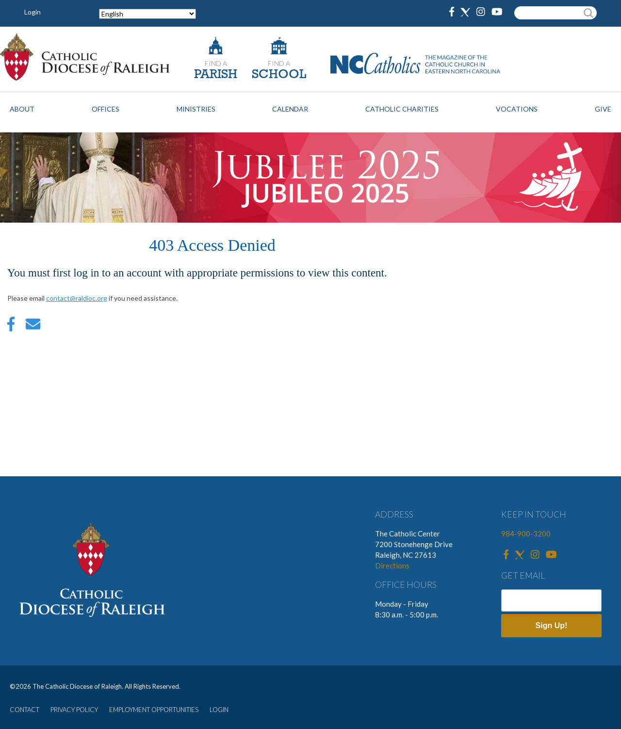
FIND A (216, 63)
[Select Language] (147, 14)
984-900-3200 (526, 533)
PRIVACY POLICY (74, 709)
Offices (105, 109)
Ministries (196, 109)
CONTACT (24, 709)
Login (32, 12)
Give (603, 109)
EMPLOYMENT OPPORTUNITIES (153, 709)
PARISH (215, 74)
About (22, 109)
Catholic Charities (402, 109)
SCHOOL (279, 74)
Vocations (517, 109)
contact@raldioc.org (76, 298)
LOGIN (219, 709)
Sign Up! (552, 625)
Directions (392, 565)
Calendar (290, 109)
